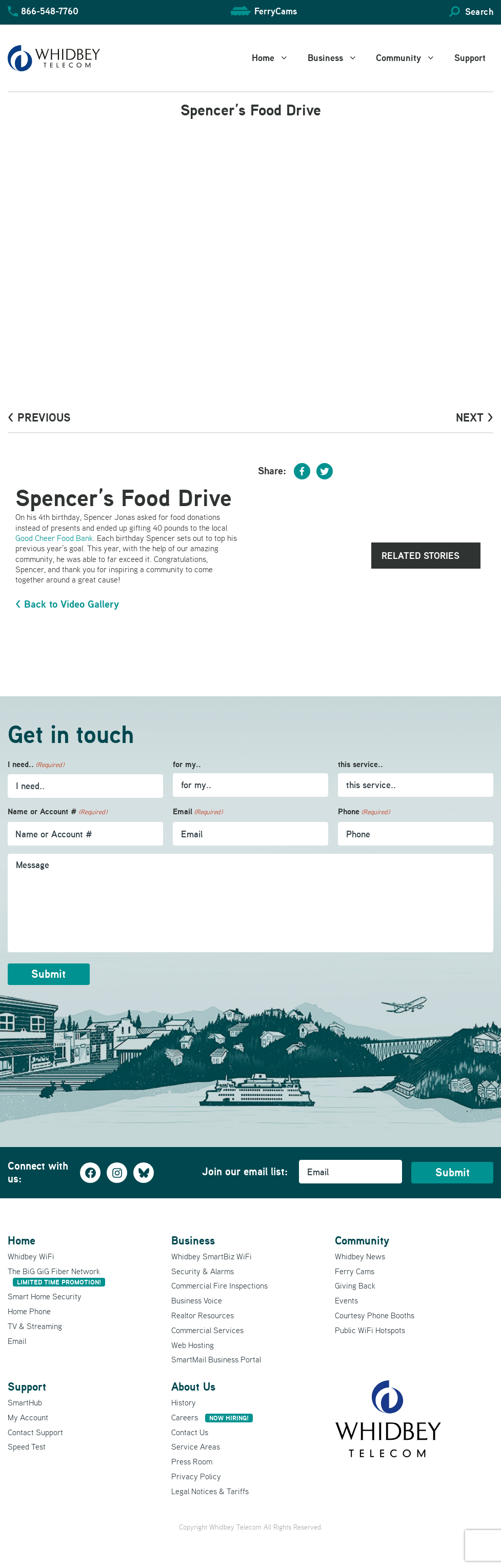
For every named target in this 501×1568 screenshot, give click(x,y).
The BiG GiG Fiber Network (56, 1275)
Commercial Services (207, 1329)
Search (479, 11)
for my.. (187, 764)
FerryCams (275, 11)
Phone (364, 812)
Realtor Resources (202, 1315)
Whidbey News (360, 1255)
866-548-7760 (49, 11)
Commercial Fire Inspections (219, 1285)
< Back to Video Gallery (67, 604)
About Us (193, 1386)
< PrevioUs (39, 417)
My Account (28, 1416)
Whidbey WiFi (31, 1255)
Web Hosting (192, 1344)
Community (411, 58)
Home (276, 58)
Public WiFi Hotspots (370, 1329)
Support (470, 57)
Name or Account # (57, 812)
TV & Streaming (35, 1325)
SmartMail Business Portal (216, 1359)
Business (338, 58)
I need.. (36, 765)
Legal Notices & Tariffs (210, 1490)
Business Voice (196, 1300)
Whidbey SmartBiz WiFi (211, 1255)
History (183, 1402)
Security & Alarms (202, 1270)
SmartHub (25, 1402)
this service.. (360, 764)
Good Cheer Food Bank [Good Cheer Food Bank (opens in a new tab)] (54, 538)
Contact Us (189, 1431)
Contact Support (35, 1431)
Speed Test (27, 1446)
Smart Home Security (45, 1296)
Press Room (191, 1461)
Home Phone (29, 1310)
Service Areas (195, 1446)
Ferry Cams (354, 1270)
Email (198, 812)
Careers (212, 1416)
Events (346, 1300)
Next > (474, 417)
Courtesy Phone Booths (374, 1315)
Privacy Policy (196, 1475)
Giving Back (355, 1285)
